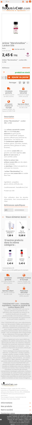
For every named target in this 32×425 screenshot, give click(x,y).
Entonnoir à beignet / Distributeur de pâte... (10, 233)
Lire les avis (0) (18, 49)
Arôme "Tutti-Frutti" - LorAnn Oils (22, 261)
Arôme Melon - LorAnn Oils (10, 260)
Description (9, 116)
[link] (19, 82)
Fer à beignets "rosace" (22, 232)
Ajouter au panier (18, 77)
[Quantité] (3, 77)
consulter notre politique (21, 424)
